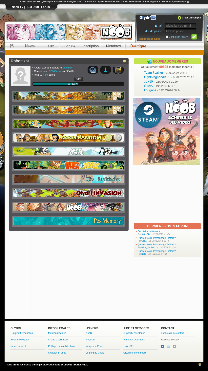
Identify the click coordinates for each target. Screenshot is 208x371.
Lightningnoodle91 (169, 77)
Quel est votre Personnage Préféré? (157, 238)
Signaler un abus (57, 352)
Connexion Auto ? (178, 37)
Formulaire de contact (172, 333)
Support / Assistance (134, 333)
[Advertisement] (167, 193)
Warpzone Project (95, 346)
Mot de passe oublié (149, 39)
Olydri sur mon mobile (135, 352)
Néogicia (90, 339)
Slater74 (145, 234)
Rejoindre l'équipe (20, 339)
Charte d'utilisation (58, 339)
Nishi (143, 254)
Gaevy (160, 86)
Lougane (162, 90)
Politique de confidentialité (62, 346)
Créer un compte (191, 17)
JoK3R (161, 81)
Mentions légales (57, 333)
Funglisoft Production (21, 333)
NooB (89, 333)
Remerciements (18, 346)
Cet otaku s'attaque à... (150, 231)
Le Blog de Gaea (95, 352)
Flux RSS (128, 346)
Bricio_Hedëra (147, 247)
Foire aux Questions (134, 339)
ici (188, 1)
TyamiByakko (165, 72)
